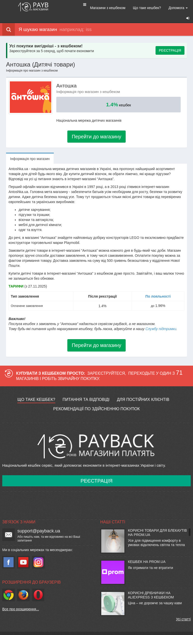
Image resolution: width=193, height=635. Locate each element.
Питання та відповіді (86, 391)
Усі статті (183, 611)
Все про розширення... (20, 600)
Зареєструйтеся (106, 365)
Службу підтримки (161, 320)
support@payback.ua (38, 522)
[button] (61, 4)
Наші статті (112, 513)
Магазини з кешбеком (86, 8)
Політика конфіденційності (111, 629)
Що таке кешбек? (125, 8)
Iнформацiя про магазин (30, 150)
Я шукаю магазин (29, 22)
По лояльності (158, 288)
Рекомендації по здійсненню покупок (96, 400)
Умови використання (64, 629)
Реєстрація (96, 472)
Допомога (156, 8)
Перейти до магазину (96, 128)
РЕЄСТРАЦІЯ (170, 42)
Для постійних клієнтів (143, 391)
